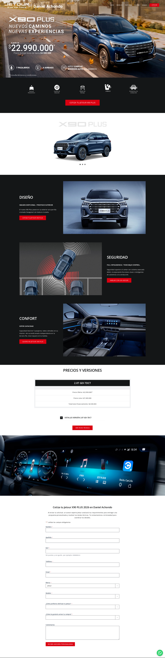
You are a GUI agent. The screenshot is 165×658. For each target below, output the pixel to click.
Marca (48, 583)
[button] (82, 417)
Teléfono (49, 562)
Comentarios (50, 625)
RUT (48, 548)
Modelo (49, 593)
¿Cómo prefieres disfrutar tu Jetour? (59, 604)
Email (48, 572)
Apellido (49, 537)
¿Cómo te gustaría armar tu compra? (59, 614)
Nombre (49, 527)
